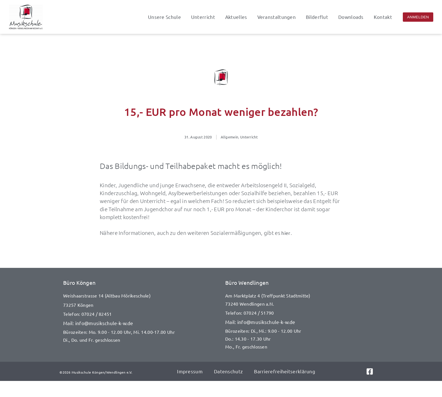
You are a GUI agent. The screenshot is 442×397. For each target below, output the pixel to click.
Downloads (351, 17)
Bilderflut (317, 17)
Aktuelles (236, 17)
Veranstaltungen (276, 17)
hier (285, 233)
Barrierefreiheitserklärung (284, 371)
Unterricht (203, 17)
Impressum (190, 371)
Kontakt (383, 17)
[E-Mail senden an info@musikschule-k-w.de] (140, 323)
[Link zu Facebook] (374, 371)
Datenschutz (228, 371)
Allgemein (229, 136)
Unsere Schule (164, 17)
